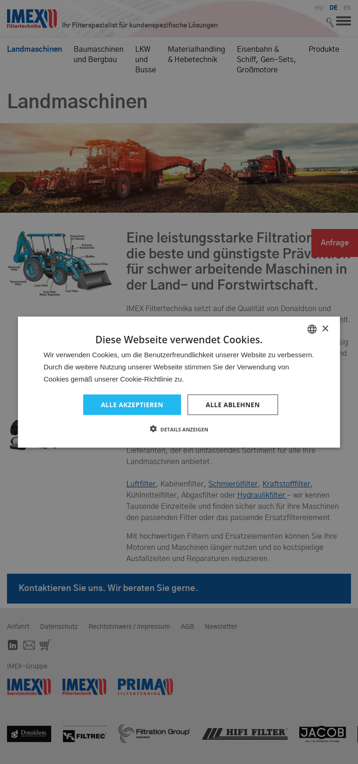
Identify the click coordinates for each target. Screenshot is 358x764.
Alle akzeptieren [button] (131, 404)
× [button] (325, 328)
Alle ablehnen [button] (233, 404)
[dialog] (179, 382)
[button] (179, 429)
